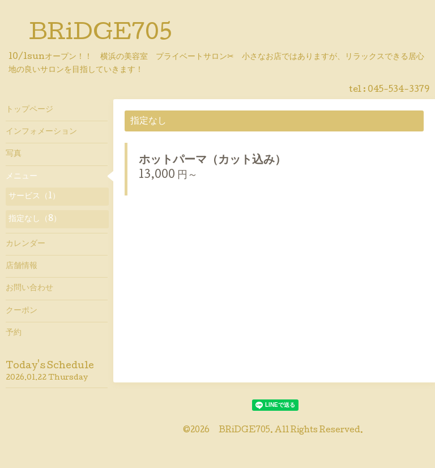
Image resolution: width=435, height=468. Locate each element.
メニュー (21, 176)
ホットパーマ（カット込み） (212, 161)
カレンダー (25, 244)
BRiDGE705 (100, 34)
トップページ (29, 109)
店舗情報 (21, 266)
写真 (14, 154)
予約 (14, 333)
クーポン (21, 311)
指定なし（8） (34, 219)
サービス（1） (34, 196)
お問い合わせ (29, 288)
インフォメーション (41, 132)
